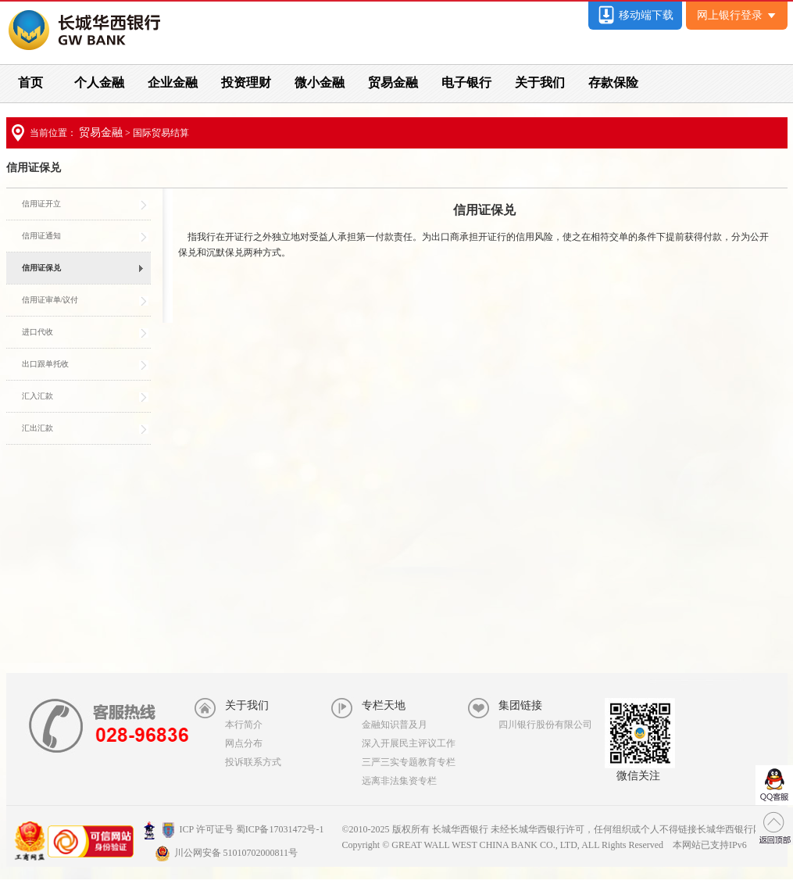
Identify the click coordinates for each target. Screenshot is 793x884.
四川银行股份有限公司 (545, 724)
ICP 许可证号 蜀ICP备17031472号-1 (233, 829)
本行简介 (244, 724)
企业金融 (173, 82)
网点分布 (244, 743)
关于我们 (540, 82)
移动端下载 (635, 15)
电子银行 (466, 82)
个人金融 (99, 82)
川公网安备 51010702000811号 (226, 852)
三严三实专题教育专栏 (408, 762)
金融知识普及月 (394, 724)
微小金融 (320, 82)
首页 (30, 82)
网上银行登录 (736, 15)
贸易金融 (393, 82)
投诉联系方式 (253, 762)
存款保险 (613, 82)
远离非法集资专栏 (399, 780)
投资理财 (246, 82)
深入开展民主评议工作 (408, 743)
